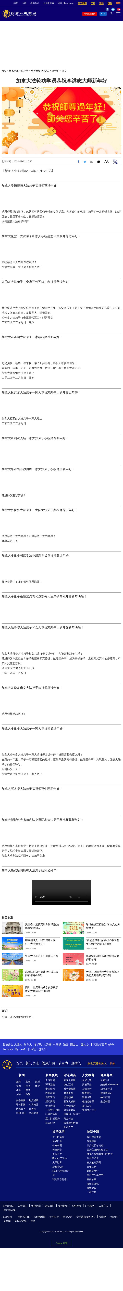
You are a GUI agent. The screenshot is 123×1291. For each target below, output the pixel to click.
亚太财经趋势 (52, 1118)
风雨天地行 (93, 1171)
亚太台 (85, 1044)
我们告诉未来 (94, 1137)
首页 (4, 70)
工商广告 (91, 1192)
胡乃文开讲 (106, 1088)
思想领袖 (68, 1097)
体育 (37, 1085)
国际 (18, 1081)
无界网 (7, 1221)
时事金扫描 (70, 1088)
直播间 (76, 1063)
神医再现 (105, 1097)
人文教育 (88, 1075)
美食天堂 (57, 1149)
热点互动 (68, 1084)
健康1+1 (104, 1080)
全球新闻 (50, 1080)
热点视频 (33, 1100)
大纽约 (18, 1044)
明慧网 (102, 1216)
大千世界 (57, 1162)
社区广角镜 (51, 1114)
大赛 (24, 3)
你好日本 (57, 1141)
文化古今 (87, 1105)
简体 (52, 3)
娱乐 (37, 1081)
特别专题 (93, 1131)
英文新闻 (82, 3)
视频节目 (48, 1063)
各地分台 (34, 3)
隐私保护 (49, 1205)
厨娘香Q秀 (58, 1166)
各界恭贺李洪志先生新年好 (45, 70)
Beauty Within (59, 1158)
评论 (18, 1090)
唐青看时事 (70, 1110)
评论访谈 (70, 1075)
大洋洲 (47, 1044)
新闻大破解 (70, 1101)
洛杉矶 (38, 1044)
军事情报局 (70, 1105)
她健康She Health (109, 1084)
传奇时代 (91, 1141)
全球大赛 (33, 1113)
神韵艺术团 (24, 1216)
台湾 (28, 1085)
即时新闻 (21, 1104)
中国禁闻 (50, 1088)
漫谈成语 (87, 1097)
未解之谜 (87, 1080)
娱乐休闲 (58, 1131)
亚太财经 (50, 1122)
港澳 (28, 1081)
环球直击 (50, 1084)
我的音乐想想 (59, 1179)
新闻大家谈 (70, 1080)
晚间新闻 (50, 1093)
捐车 (110, 3)
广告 (93, 3)
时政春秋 (68, 1093)
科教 (28, 1094)
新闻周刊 (50, 1101)
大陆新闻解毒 (71, 1122)
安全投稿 (76, 1205)
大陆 (18, 1094)
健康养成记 (106, 1093)
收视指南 (36, 1205)
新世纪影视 (21, 1221)
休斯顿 (57, 1044)
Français (8, 1049)
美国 (18, 1085)
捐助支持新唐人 (97, 1063)
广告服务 (90, 1205)
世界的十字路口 (72, 1114)
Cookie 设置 (61, 1243)
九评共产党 (93, 1158)
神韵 (16, 3)
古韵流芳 (87, 1088)
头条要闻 (21, 1100)
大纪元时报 (39, 1216)
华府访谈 (50, 1105)
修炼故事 (91, 1188)
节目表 (63, 1063)
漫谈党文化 (93, 1183)
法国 (65, 1044)
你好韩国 (57, 1145)
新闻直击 (50, 1097)
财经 (28, 1090)
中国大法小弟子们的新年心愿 (41, 955)
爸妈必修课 (88, 1101)
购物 (118, 3)
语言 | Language (66, 3)
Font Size (106, 161)
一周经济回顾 (52, 1110)
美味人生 (57, 1154)
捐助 (101, 3)
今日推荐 (33, 1104)
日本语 (32, 1049)
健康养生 (106, 1075)
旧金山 (74, 1044)
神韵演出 (21, 1113)
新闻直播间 (90, 14)
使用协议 (63, 1205)
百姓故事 (91, 1179)
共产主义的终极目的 (97, 1149)
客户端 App (10, 1210)
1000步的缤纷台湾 (60, 1173)
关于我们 (22, 1205)
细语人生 (68, 1127)
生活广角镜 (58, 1137)
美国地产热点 (89, 1110)
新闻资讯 (32, 1063)
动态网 (114, 1216)
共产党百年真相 (95, 1145)
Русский (20, 1049)
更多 (33, 1221)
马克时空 (68, 1118)
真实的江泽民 (94, 1162)
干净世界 (54, 1216)
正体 (45, 3)
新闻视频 (51, 1075)
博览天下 (21, 1108)
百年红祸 (91, 1166)
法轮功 (24, 70)
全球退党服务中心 (85, 1216)
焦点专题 (14, 70)
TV (103, 14)
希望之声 (67, 1216)
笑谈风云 (87, 1084)
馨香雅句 (87, 1093)
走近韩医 (105, 1101)
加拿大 (28, 1044)
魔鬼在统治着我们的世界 (100, 1154)
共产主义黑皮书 (95, 1175)
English (109, 1044)
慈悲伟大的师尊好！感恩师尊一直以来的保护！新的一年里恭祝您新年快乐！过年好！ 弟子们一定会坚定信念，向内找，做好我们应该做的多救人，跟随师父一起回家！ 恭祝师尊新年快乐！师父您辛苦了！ (61, 892)
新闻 (22, 1075)
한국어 (42, 1049)
